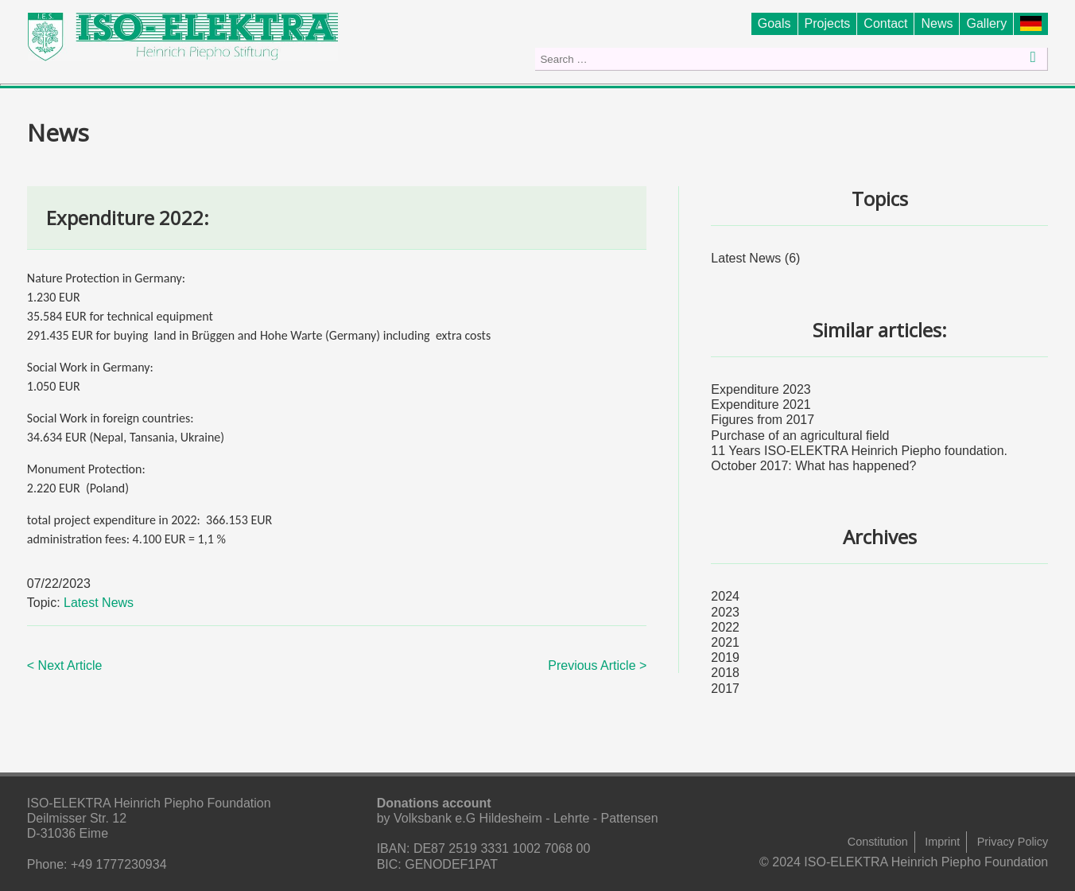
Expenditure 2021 (760, 404)
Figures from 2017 (762, 419)
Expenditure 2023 (760, 389)
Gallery (986, 23)
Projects (828, 23)
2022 (725, 627)
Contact (885, 23)
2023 (725, 612)
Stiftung (1034, 23)
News (937, 23)
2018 (725, 672)
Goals (774, 23)
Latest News (99, 602)
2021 (725, 642)
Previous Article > (597, 665)
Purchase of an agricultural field (800, 435)
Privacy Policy (1013, 841)
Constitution (878, 841)
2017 (725, 688)
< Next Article (65, 665)
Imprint (942, 841)
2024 (725, 596)
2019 (725, 657)
